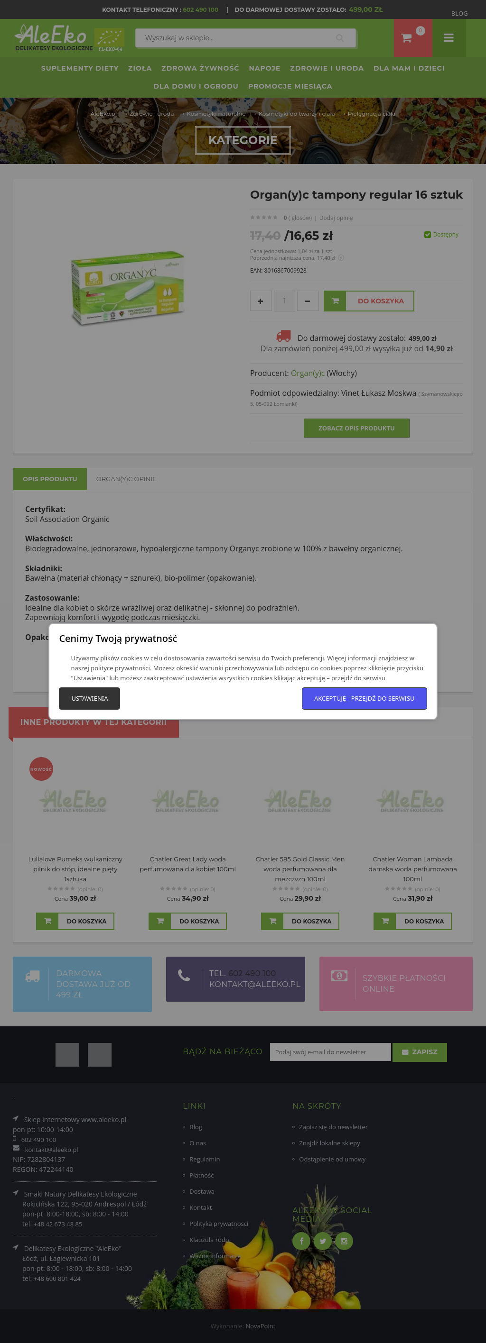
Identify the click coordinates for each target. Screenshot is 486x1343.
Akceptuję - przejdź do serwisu (364, 698)
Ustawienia (89, 698)
